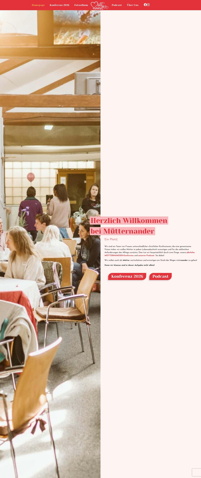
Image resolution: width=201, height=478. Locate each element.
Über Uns (133, 5)
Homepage (38, 5)
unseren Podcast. (146, 256)
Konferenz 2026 (59, 5)
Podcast (117, 5)
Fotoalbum (81, 5)
